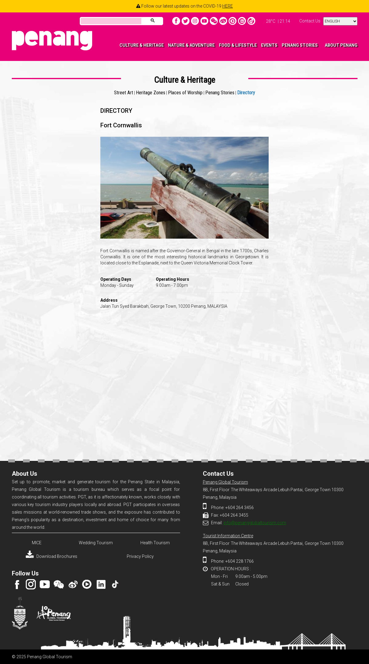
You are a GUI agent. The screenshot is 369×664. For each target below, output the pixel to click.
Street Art (123, 93)
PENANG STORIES (300, 45)
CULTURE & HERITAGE (141, 45)
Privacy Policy (140, 556)
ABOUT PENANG (341, 45)
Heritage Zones (150, 93)
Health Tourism (155, 542)
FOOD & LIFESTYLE (238, 45)
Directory (246, 93)
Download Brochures (51, 556)
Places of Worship (185, 93)
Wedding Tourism (96, 542)
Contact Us (309, 20)
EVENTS (269, 45)
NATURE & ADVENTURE (191, 45)
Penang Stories (219, 93)
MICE (37, 542)
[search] (110, 21)
